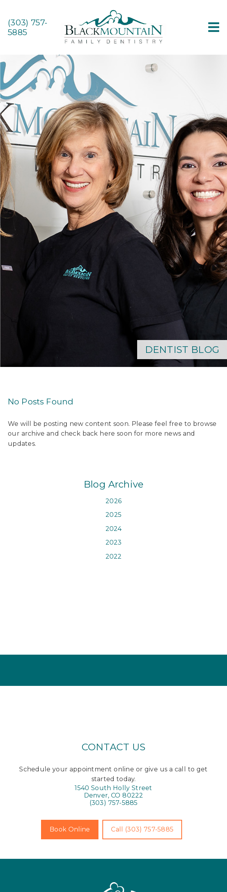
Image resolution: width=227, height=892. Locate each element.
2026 (113, 501)
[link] (113, 44)
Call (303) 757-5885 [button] (142, 829)
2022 (113, 556)
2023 (113, 542)
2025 (113, 514)
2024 (113, 528)
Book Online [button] (70, 829)
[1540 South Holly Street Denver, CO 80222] (113, 791)
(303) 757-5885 (113, 803)
